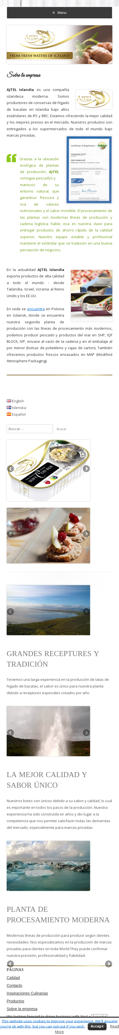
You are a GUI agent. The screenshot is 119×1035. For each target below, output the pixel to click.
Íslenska (16, 407)
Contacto (14, 985)
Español (16, 414)
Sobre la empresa (22, 1009)
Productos (15, 1001)
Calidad (13, 977)
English (15, 400)
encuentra (36, 308)
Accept (97, 1026)
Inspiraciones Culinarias (27, 993)
